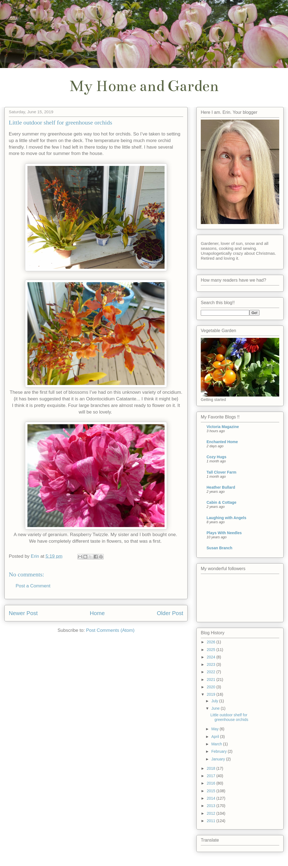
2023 (211, 664)
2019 (211, 694)
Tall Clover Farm (221, 472)
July (215, 701)
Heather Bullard (221, 487)
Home (97, 613)
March (217, 744)
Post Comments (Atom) (110, 630)
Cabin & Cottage (221, 502)
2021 (211, 679)
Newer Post (23, 613)
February (219, 751)
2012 (211, 813)
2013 (211, 805)
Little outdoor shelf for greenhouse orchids (229, 717)
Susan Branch (219, 548)
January (218, 759)
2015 (211, 791)
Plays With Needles (224, 533)
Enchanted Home (222, 442)
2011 (211, 821)
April (215, 736)
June (216, 708)
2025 (211, 649)
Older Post (170, 613)
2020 (211, 687)
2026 (211, 642)
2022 (211, 672)
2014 (211, 798)
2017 (211, 776)
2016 (211, 783)
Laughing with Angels (226, 518)
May (215, 729)
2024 (211, 657)
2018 (211, 768)
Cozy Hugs (216, 457)
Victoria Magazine (223, 426)
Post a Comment (33, 585)
